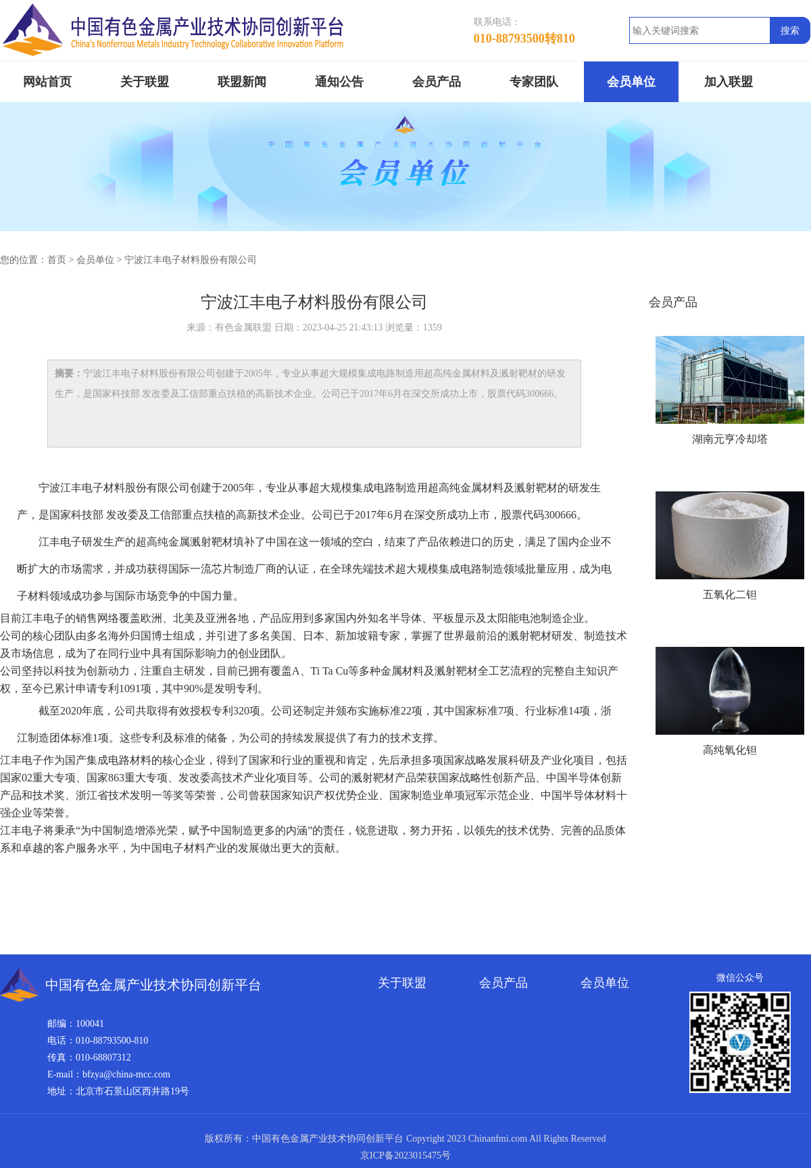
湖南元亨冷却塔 (730, 439)
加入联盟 (728, 82)
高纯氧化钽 (730, 750)
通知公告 (339, 82)
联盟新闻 (242, 82)
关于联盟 (144, 82)
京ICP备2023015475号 (405, 1155)
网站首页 (47, 82)
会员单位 (631, 82)
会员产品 (436, 82)
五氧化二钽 (730, 594)
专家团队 (534, 82)
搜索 (790, 31)
